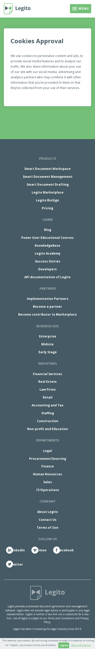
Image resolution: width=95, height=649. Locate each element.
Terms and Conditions (61, 618)
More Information (81, 645)
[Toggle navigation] (80, 8)
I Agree (64, 645)
